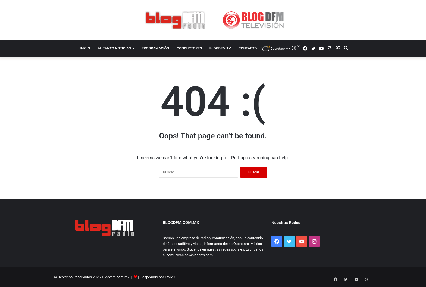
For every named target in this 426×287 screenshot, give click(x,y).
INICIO (85, 48)
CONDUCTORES (189, 48)
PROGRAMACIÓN (155, 48)
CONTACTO (248, 48)
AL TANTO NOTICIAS (114, 48)
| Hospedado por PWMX (157, 277)
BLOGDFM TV (220, 48)
